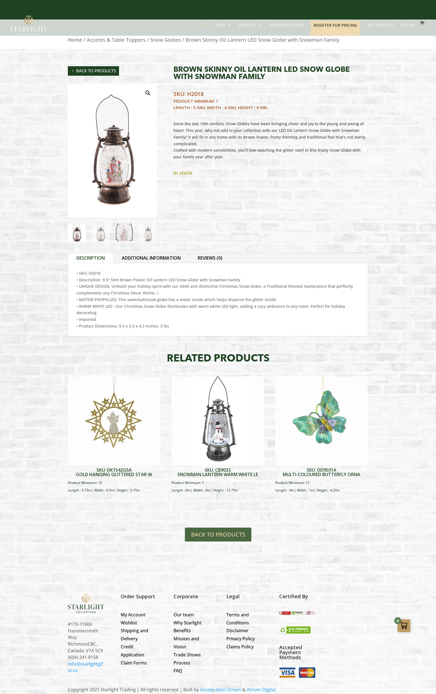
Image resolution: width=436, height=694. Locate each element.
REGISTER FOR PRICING (335, 25)
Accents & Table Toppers (116, 39)
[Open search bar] (205, 25)
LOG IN (407, 25)
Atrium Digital (261, 689)
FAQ (178, 671)
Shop (220, 25)
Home (75, 39)
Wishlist (129, 623)
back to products (96, 70)
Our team (184, 615)
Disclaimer (237, 630)
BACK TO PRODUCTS (218, 534)
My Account (133, 615)
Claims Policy (240, 647)
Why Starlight (188, 623)
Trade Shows (187, 655)
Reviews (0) (210, 258)
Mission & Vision (286, 25)
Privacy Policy (240, 639)
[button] (148, 93)
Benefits (182, 630)
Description (90, 258)
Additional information (151, 258)
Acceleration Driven (220, 689)
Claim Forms (134, 663)
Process (247, 25)
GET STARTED (380, 25)
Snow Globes (165, 39)
